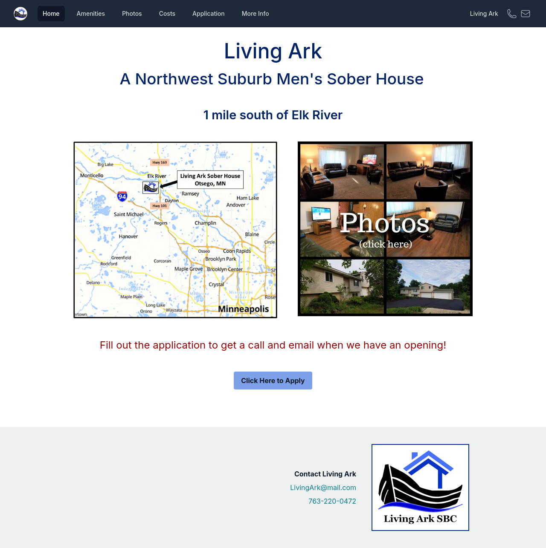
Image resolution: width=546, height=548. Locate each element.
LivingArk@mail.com (323, 487)
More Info (255, 13)
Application (208, 13)
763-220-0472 (332, 501)
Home (51, 13)
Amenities (91, 13)
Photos (132, 13)
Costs (167, 13)
